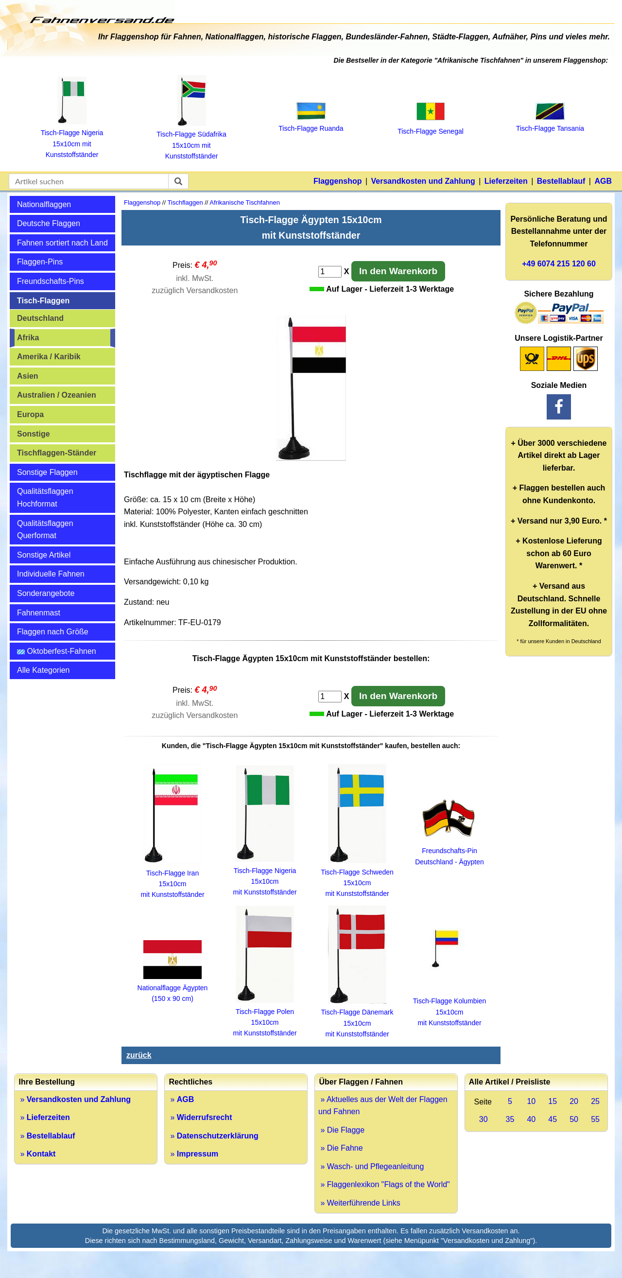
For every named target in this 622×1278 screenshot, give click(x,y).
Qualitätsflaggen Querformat (45, 529)
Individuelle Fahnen (51, 574)
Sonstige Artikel (43, 555)
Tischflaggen (185, 202)
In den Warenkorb (398, 271)
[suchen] (178, 181)
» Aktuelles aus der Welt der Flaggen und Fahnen (383, 1105)
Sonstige (33, 434)
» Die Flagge (341, 1130)
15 (552, 1101)
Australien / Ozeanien (56, 395)
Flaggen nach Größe (52, 632)
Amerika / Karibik (49, 356)
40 (531, 1119)
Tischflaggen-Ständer (56, 453)
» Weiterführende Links (359, 1203)
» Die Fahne (340, 1148)
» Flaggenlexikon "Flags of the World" (384, 1184)
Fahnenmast (38, 613)
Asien (27, 376)
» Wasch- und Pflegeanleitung (371, 1166)
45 (552, 1119)
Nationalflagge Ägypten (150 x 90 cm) (173, 987)
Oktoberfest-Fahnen (56, 651)
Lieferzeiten (506, 181)
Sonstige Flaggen (47, 472)
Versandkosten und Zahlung (423, 181)
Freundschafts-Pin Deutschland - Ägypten (449, 851)
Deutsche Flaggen (48, 223)
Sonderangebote (45, 593)
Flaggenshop (337, 181)
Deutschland (40, 318)
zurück (139, 1055)
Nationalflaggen (44, 204)
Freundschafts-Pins (50, 281)
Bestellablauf (561, 181)
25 (595, 1101)
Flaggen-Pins (40, 262)
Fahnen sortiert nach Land (62, 243)
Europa (30, 414)
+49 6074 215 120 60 (559, 264)
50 (574, 1119)
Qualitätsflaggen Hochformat (45, 497)
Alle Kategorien (43, 670)
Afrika (28, 337)
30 (483, 1119)
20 (574, 1101)
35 (510, 1119)
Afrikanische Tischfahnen (244, 202)
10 (531, 1101)
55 (595, 1119)
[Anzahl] (330, 272)
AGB (603, 181)
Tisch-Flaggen (43, 301)
